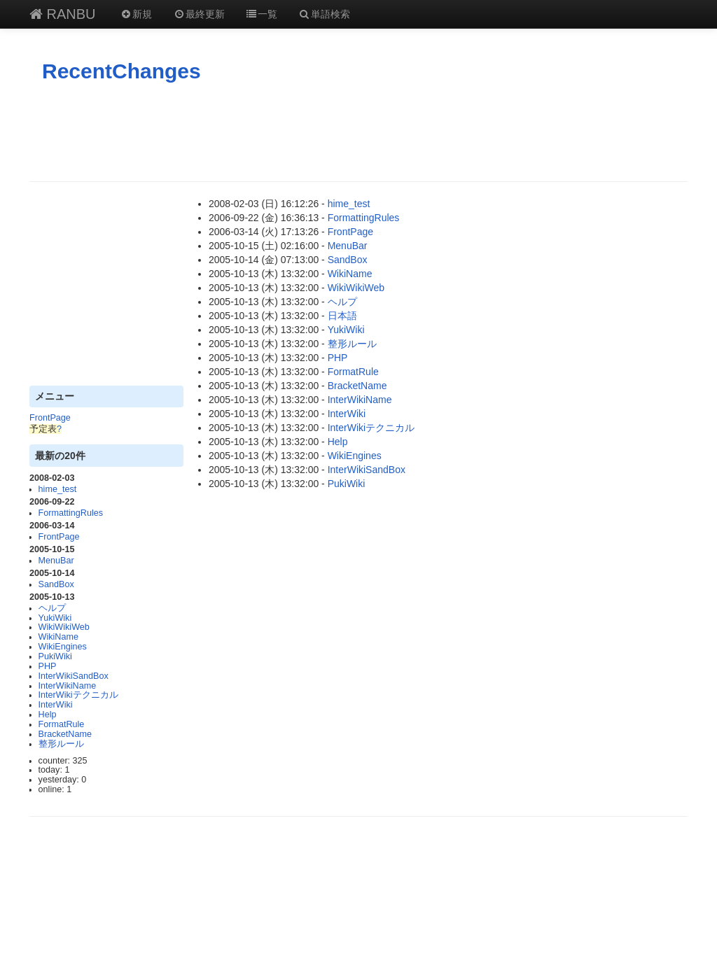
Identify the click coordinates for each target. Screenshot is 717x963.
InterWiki (56, 705)
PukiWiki (55, 656)
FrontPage (50, 418)
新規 (136, 14)
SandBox (56, 584)
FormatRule (62, 724)
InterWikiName (68, 686)
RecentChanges (121, 71)
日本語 (342, 315)
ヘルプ (52, 608)
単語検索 (324, 14)
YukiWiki (55, 618)
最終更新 (199, 14)
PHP (48, 666)
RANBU (62, 14)
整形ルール (61, 744)
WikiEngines (63, 647)
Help (48, 714)
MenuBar (56, 560)
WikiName (58, 637)
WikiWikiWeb (64, 627)
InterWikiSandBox (74, 676)
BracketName (65, 734)
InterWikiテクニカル (78, 695)
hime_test (58, 489)
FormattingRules (71, 513)
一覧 (262, 14)
